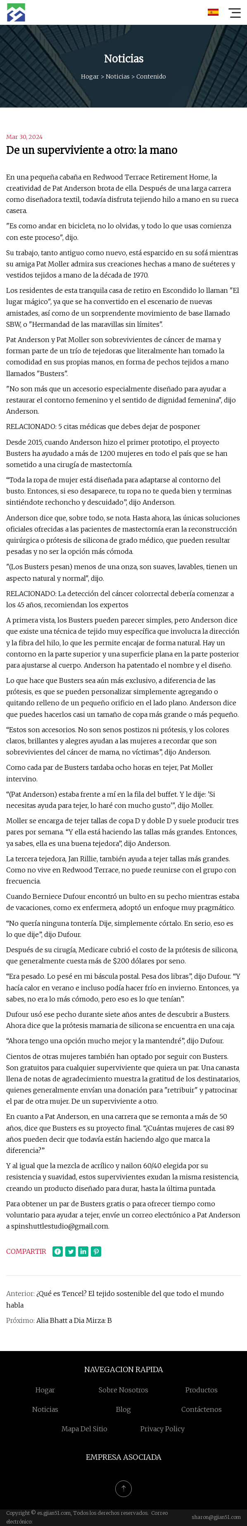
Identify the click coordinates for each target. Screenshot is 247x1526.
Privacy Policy (162, 1429)
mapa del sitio (84, 1429)
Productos (201, 1390)
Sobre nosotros (123, 1390)
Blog (123, 1409)
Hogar (90, 76)
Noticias (118, 76)
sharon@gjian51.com (216, 1517)
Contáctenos (201, 1409)
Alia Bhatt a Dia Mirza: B (74, 1320)
